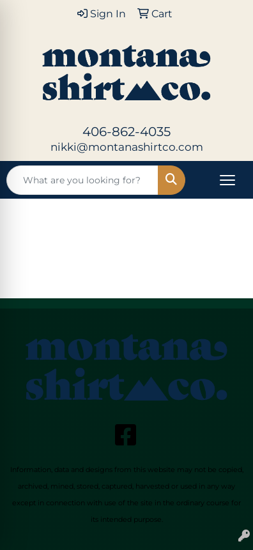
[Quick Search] (82, 180)
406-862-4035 (126, 131)
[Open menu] (227, 180)
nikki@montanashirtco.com (126, 146)
